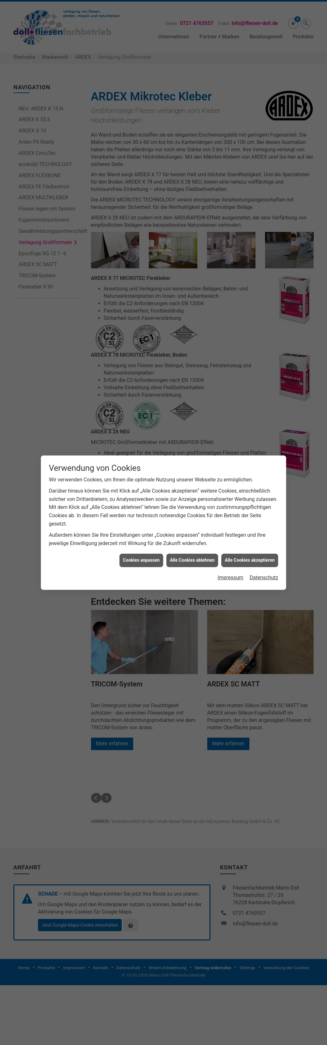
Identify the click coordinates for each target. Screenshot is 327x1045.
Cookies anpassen (141, 560)
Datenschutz (264, 577)
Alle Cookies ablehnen (192, 560)
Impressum (230, 577)
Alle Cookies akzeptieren (250, 560)
